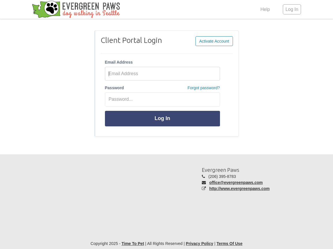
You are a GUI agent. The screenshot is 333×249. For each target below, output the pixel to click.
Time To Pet (132, 243)
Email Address (119, 62)
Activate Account (214, 41)
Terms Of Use (229, 243)
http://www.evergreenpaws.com (239, 188)
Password (114, 87)
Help (265, 9)
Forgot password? (203, 87)
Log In (162, 118)
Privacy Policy (199, 243)
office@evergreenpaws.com (236, 182)
